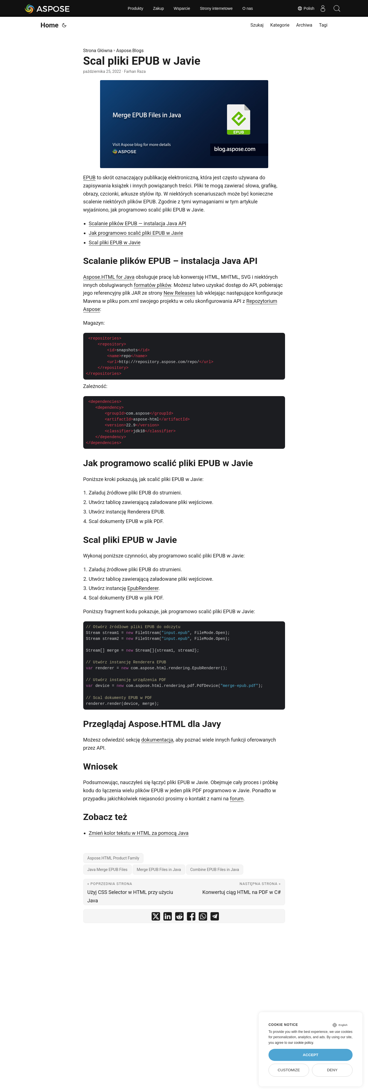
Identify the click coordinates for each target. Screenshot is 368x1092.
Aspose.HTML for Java (109, 277)
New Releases (179, 293)
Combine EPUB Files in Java (214, 869)
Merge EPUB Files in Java (159, 869)
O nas (247, 8)
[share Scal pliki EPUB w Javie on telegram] (214, 917)
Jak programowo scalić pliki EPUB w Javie (136, 233)
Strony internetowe (216, 8)
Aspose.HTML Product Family (113, 858)
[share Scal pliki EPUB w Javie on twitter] (156, 917)
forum (236, 798)
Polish (305, 8)
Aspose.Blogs (130, 50)
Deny (332, 1070)
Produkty (135, 8)
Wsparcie (182, 8)
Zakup (158, 8)
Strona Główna (98, 50)
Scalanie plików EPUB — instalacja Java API (137, 223)
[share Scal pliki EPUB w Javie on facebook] (191, 917)
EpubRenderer (142, 588)
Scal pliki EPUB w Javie (115, 242)
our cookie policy (300, 1043)
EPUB (89, 177)
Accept (310, 1055)
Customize (289, 1070)
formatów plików (152, 285)
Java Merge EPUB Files (107, 869)
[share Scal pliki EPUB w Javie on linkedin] (167, 917)
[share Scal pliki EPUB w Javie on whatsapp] (203, 917)
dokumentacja (157, 740)
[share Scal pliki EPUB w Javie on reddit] (179, 917)
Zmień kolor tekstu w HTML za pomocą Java (139, 833)
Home (50, 25)
